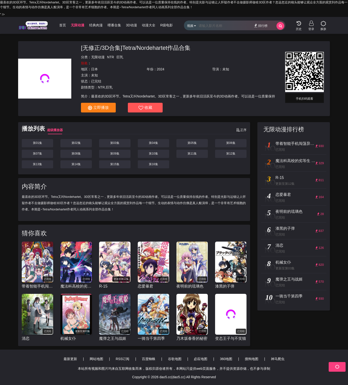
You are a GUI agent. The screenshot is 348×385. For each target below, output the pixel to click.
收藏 (145, 107)
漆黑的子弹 (224, 286)
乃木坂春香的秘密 (191, 338)
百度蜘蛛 (148, 359)
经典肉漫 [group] (96, 25)
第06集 (230, 143)
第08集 (76, 153)
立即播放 (98, 107)
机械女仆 (68, 338)
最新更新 (70, 359)
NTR (110, 57)
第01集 (37, 143)
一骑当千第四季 (151, 338)
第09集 (114, 153)
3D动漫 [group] (131, 25)
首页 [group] (62, 25)
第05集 (192, 143)
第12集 (230, 153)
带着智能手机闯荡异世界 (37, 286)
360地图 (226, 359)
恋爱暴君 (145, 286)
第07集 (37, 153)
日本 (94, 69)
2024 (160, 69)
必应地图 (200, 359)
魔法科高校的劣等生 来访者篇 (76, 286)
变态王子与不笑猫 (230, 338)
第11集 (192, 153)
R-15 (103, 286)
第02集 (76, 143)
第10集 (153, 153)
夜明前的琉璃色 (189, 286)
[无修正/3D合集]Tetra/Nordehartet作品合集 (135, 47)
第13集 (37, 164)
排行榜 (261, 25)
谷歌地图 (174, 359)
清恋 (25, 338)
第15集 (114, 164)
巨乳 (119, 57)
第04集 (153, 143)
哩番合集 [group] (114, 25)
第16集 (153, 164)
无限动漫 (98, 57)
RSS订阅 (123, 359)
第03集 (114, 143)
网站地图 (96, 359)
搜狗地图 (251, 359)
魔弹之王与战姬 (112, 338)
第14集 (76, 164)
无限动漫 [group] (77, 25)
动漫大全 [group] (148, 25)
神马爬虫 (277, 359)
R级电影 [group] (166, 25)
